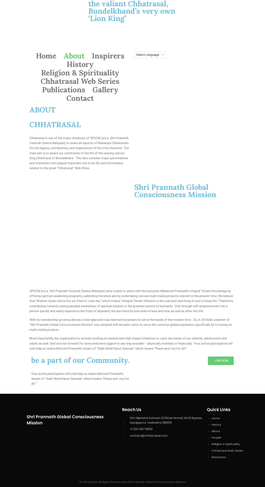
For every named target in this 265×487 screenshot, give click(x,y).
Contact (80, 98)
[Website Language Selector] (150, 55)
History (80, 64)
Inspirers (108, 56)
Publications (63, 89)
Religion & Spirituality (80, 73)
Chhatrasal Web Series (80, 81)
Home (46, 56)
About (74, 56)
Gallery (105, 89)
